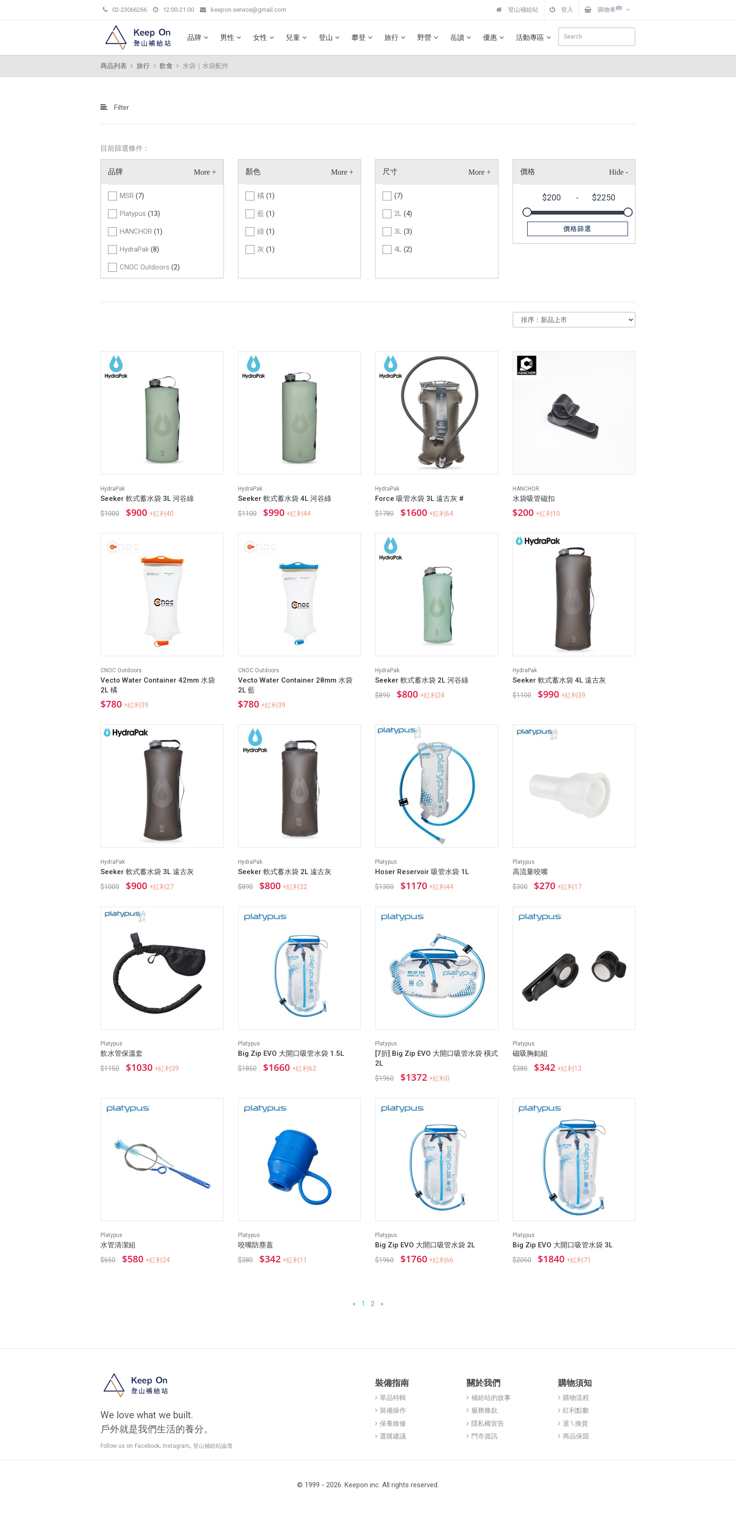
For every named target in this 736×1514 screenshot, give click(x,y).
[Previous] (354, 1304)
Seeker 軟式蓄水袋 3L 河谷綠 (147, 498)
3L (403, 231)
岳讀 (462, 37)
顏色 (253, 171)
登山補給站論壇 (212, 1446)
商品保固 (573, 1436)
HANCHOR (141, 231)
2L (403, 213)
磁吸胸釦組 (530, 1053)
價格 (527, 171)
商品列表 (113, 65)
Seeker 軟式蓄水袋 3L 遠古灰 (147, 872)
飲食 (166, 65)
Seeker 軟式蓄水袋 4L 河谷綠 (284, 498)
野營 (429, 37)
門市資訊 (482, 1436)
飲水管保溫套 (121, 1053)
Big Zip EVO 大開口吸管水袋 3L (563, 1245)
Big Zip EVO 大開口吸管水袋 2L (425, 1245)
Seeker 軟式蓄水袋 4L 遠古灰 (559, 680)
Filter (114, 107)
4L (403, 249)
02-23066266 (125, 9)
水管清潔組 (118, 1245)
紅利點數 (573, 1410)
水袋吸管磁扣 (534, 498)
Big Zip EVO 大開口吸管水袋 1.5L (291, 1053)
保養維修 (390, 1423)
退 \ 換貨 (573, 1423)
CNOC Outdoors (150, 267)
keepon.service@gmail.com (243, 9)
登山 (330, 37)
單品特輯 (390, 1397)
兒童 (297, 37)
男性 (232, 37)
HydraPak (139, 249)
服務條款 (482, 1410)
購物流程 (573, 1397)
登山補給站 (517, 9)
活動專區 (534, 37)
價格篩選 (577, 228)
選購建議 (390, 1436)
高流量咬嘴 (530, 872)
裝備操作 (390, 1410)
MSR (132, 196)
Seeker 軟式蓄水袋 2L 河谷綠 (421, 680)
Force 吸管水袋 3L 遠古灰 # (419, 498)
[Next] (381, 1304)
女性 (264, 37)
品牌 (199, 37)
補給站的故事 (489, 1397)
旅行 (396, 37)
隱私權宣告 (485, 1423)
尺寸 (390, 171)
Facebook (147, 1446)
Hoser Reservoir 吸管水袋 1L (422, 872)
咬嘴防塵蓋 (255, 1245)
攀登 (363, 37)
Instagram (176, 1446)
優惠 (494, 37)
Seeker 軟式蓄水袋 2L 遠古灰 (284, 872)
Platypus (140, 213)
